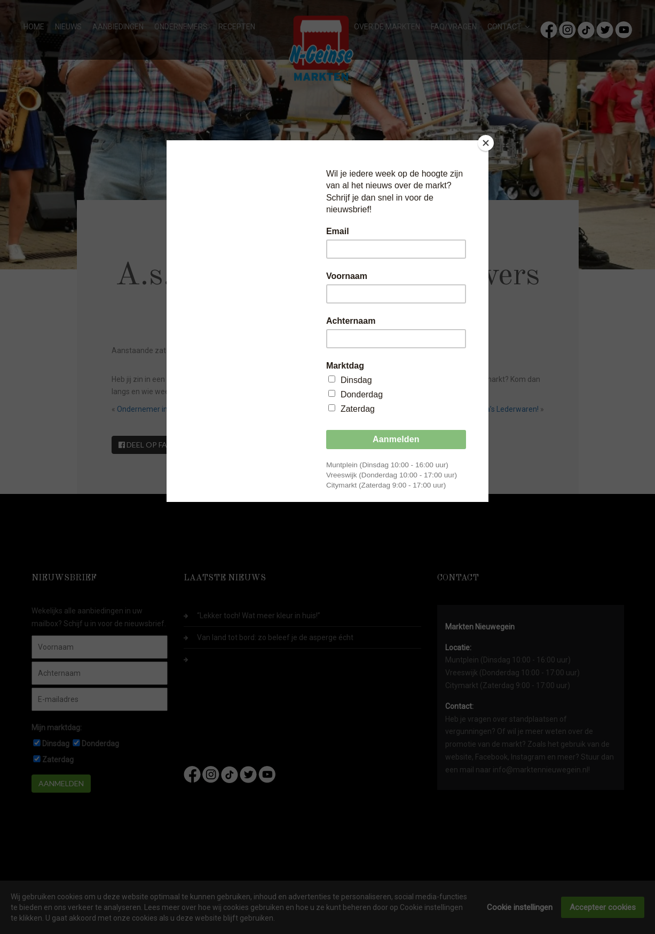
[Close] (486, 143)
